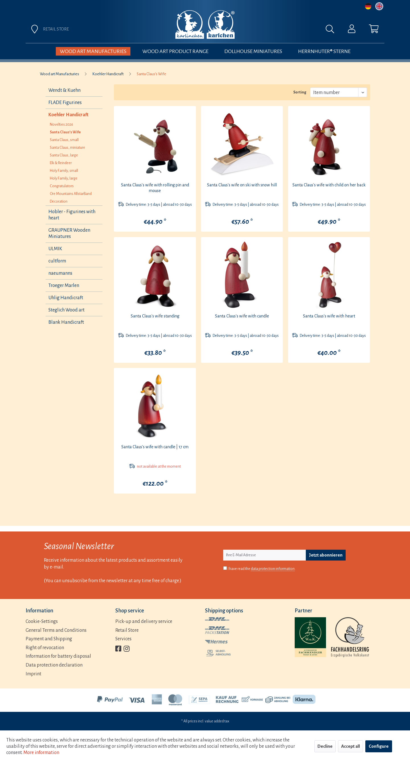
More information (41, 752)
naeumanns (60, 273)
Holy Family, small (64, 171)
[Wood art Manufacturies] (93, 51)
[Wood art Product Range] (175, 51)
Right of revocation (45, 647)
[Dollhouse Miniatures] (253, 51)
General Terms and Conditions (56, 630)
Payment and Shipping (49, 638)
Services (123, 638)
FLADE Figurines (65, 102)
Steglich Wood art (66, 310)
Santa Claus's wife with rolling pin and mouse (155, 188)
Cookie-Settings (42, 621)
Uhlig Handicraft (65, 297)
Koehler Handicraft (68, 114)
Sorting (299, 92)
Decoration (58, 201)
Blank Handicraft (66, 322)
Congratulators (62, 186)
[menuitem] (268, 30)
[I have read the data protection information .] (225, 568)
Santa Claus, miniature (67, 148)
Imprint (33, 674)
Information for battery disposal (58, 656)
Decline (325, 746)
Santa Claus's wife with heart (329, 316)
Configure (379, 746)
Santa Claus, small (64, 140)
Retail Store (127, 630)
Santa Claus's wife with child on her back (329, 185)
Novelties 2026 (61, 125)
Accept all (350, 746)
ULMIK (55, 248)
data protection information (273, 569)
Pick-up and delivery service (143, 621)
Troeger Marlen (63, 285)
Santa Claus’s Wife (65, 132)
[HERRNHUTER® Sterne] (324, 51)
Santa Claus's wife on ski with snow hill (242, 185)
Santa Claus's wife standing (155, 316)
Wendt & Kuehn (64, 90)
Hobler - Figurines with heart (71, 215)
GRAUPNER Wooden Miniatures (69, 233)
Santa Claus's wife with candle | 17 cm (154, 447)
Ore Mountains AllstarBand (71, 194)
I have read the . (262, 569)
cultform (57, 261)
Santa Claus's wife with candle (242, 316)
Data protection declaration (54, 665)
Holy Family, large (63, 178)
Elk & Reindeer (61, 163)
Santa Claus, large (64, 155)
